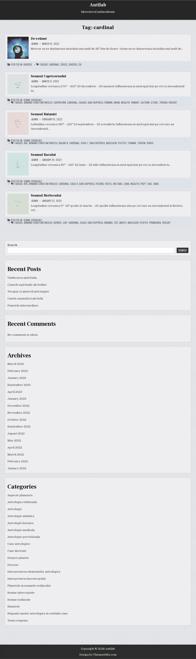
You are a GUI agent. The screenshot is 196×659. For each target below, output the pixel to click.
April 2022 (14, 447)
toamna (131, 143)
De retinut (39, 39)
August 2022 (16, 433)
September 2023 (19, 384)
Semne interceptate (21, 592)
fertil (108, 184)
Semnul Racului (43, 155)
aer (26, 143)
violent (173, 102)
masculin (111, 143)
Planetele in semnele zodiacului (28, 585)
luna (126, 184)
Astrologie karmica (20, 523)
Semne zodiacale (33, 100)
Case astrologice (18, 543)
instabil (118, 184)
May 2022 (14, 440)
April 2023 (14, 391)
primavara (155, 222)
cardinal (54, 64)
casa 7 (84, 143)
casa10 (83, 102)
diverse (73, 64)
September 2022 (19, 426)
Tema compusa (17, 620)
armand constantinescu (38, 102)
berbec (58, 222)
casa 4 (74, 184)
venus (150, 143)
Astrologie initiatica (20, 516)
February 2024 (17, 370)
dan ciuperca (95, 102)
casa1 (83, 222)
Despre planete (18, 557)
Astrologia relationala (22, 502)
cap (65, 222)
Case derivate (16, 550)
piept (143, 184)
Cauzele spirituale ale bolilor (27, 284)
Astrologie (14, 509)
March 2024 (15, 363)
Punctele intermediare (22, 305)
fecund (100, 184)
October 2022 (16, 419)
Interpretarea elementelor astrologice (33, 571)
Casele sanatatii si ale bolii (25, 298)
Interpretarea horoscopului (26, 578)
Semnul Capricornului (48, 76)
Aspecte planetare (20, 495)
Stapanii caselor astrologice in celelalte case (37, 613)
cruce (63, 64)
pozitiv (122, 143)
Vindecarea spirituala (22, 277)
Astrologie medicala (21, 530)
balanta (63, 143)
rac (150, 184)
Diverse (28, 64)
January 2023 (16, 398)
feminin (108, 102)
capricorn (60, 102)
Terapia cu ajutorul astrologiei (28, 291)
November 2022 (18, 412)
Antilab (98, 5)
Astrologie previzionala (23, 536)
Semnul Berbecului (46, 195)
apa (26, 184)
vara (156, 184)
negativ (125, 102)
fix (79, 64)
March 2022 (15, 454)
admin (34, 43)
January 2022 (16, 468)
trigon (163, 102)
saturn (145, 102)
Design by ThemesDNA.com (97, 654)
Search (12, 245)
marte (122, 222)
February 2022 (17, 461)
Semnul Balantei (44, 114)
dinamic (108, 222)
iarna (117, 102)
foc (116, 222)
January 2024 (16, 377)
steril (154, 102)
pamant (135, 102)
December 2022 (18, 405)
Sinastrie (13, 606)
